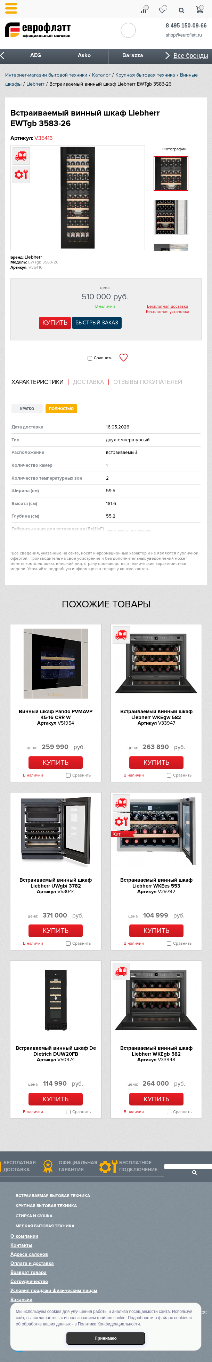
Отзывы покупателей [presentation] (147, 382)
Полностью (61, 409)
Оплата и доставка (32, 1263)
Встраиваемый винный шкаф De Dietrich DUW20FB (56, 1051)
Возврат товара (28, 1272)
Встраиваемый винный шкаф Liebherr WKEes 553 (156, 883)
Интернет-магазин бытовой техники (46, 75)
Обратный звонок (128, 30)
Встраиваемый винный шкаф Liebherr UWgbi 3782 (55, 883)
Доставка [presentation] (88, 382)
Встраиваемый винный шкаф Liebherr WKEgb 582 (156, 1051)
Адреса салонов (29, 1254)
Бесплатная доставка (167, 306)
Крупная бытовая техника (145, 75)
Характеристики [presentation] (37, 382)
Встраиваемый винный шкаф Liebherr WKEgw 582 (156, 714)
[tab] (39, 382)
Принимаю (106, 1338)
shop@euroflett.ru (184, 35)
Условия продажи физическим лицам (53, 1290)
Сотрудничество (29, 1281)
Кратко (27, 409)
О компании (24, 1236)
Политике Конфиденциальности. (109, 1324)
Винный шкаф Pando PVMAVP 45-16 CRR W (55, 714)
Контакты (21, 1245)
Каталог (101, 75)
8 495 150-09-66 (186, 26)
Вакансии (21, 1299)
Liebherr (35, 84)
